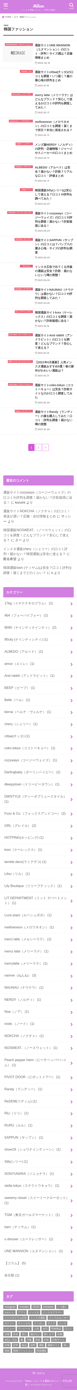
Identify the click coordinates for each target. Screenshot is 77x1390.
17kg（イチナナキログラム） (28, 603)
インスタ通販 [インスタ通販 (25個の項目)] (37, 1317)
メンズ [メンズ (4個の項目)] (62, 1323)
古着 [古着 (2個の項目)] (7, 1334)
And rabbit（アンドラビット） (29, 675)
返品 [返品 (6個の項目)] (24, 1345)
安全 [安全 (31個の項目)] (15, 1334)
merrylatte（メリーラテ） (25, 963)
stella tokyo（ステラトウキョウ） (31, 1185)
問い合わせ (38, 1373)
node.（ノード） (19, 1023)
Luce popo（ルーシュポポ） (28, 915)
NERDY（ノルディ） (22, 999)
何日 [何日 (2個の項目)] (45, 1328)
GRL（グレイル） (20, 825)
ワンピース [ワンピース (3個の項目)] (24, 1328)
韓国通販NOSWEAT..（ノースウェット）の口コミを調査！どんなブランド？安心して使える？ (37, 535)
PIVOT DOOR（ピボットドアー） (32, 1077)
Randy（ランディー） (23, 1089)
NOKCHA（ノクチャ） (24, 1036)
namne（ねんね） (20, 975)
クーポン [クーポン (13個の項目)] (39, 1323)
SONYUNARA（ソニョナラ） (29, 1173)
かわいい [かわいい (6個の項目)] (9, 1312)
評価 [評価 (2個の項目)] (7, 1345)
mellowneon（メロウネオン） (29, 927)
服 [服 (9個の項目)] (22, 1339)
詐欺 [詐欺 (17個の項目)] (46, 1339)
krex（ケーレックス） (23, 849)
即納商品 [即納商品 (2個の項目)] (56, 1328)
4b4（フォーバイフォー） (26, 615)
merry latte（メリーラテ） (26, 951)
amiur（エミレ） (19, 663)
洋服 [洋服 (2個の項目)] (29, 1339)
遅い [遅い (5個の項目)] (65, 1345)
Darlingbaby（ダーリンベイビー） (32, 772)
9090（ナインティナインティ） (30, 627)
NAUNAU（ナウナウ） (23, 987)
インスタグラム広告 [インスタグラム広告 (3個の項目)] (16, 1317)
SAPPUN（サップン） (23, 1137)
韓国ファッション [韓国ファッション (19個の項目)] (23, 1350)
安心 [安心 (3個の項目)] (24, 1334)
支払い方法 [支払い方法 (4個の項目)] (11, 1339)
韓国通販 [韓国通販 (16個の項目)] (41, 1350)
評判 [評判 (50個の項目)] (15, 1345)
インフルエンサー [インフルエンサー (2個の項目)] (59, 1317)
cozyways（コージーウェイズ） (30, 760)
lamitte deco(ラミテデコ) (25, 862)
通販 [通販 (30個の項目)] (41, 1345)
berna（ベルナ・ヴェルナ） (27, 712)
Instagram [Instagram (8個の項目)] (10, 1306)
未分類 (11, 1275)
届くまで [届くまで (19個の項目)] (49, 1334)
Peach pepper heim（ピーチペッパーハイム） (35, 1062)
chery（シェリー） (20, 724)
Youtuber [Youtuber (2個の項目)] (24, 1306)
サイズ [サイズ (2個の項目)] (51, 1323)
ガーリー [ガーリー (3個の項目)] (9, 1323)
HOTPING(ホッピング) (24, 837)
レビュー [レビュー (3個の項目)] (9, 1328)
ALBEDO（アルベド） (23, 651)
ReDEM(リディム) (20, 1101)
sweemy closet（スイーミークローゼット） (36, 1200)
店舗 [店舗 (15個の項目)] (59, 1334)
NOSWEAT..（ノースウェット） (30, 1048)
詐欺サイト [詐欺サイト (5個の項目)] (58, 1339)
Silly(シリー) (16, 1161)
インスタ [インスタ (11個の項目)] (34, 1312)
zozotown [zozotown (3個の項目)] (48, 1306)
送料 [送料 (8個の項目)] (32, 1345)
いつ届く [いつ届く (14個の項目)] (62, 1306)
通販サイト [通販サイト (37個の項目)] (53, 1345)
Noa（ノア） (16, 1011)
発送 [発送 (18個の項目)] (37, 1339)
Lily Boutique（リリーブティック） (33, 886)
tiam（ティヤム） (20, 1227)
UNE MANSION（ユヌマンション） (33, 1251)
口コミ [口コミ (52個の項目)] (68, 1328)
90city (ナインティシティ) (26, 639)
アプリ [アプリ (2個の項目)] (21, 1312)
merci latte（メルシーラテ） (27, 939)
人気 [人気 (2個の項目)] (36, 1328)
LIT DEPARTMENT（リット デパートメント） (35, 900)
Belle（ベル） (17, 700)
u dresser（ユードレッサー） (28, 1239)
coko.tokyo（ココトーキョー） (29, 748)
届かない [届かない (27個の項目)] (35, 1334)
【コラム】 (15, 1263)
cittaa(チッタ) (17, 736)
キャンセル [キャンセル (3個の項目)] (24, 1323)
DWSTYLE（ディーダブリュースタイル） (35, 798)
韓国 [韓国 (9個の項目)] (7, 1350)
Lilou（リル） (17, 874)
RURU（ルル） (18, 1125)
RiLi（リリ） (16, 1113)
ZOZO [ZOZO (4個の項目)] (36, 1306)
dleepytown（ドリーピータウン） (31, 784)
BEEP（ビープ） (19, 688)
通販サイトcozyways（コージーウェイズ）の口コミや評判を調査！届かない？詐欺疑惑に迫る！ (37, 497)
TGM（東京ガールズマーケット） (32, 1215)
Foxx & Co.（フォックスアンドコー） (35, 813)
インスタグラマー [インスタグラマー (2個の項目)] (52, 1312)
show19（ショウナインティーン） (32, 1149)
